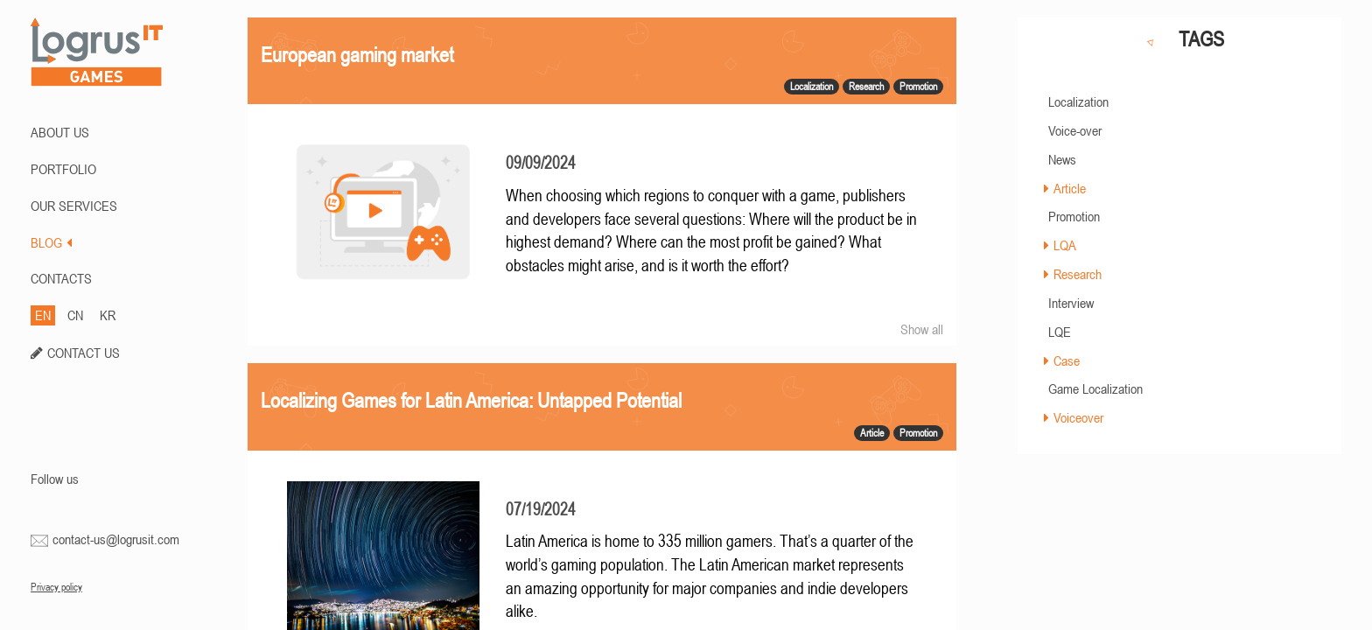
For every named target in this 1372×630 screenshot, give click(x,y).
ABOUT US (60, 132)
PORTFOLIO (63, 169)
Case (1067, 360)
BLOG (51, 242)
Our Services (74, 206)
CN (75, 315)
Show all (921, 329)
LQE (1059, 332)
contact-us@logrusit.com (115, 539)
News (1062, 159)
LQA (1065, 245)
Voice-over (1075, 130)
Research (1078, 274)
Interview (1071, 303)
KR (108, 315)
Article (1070, 188)
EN (43, 315)
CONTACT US (83, 352)
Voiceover (1078, 417)
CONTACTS (61, 278)
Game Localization (1095, 388)
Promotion (1074, 216)
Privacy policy (56, 587)
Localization (1078, 101)
